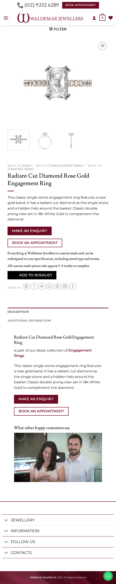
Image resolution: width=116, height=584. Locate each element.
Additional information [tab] (29, 320)
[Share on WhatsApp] (26, 286)
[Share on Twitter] (41, 286)
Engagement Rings (67, 165)
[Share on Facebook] (34, 286)
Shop (26, 165)
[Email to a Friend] (49, 286)
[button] (5, 18)
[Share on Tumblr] (72, 286)
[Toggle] (6, 520)
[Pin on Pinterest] (57, 286)
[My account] (94, 17)
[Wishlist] (110, 17)
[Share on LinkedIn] (65, 286)
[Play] (58, 457)
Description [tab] (18, 312)
